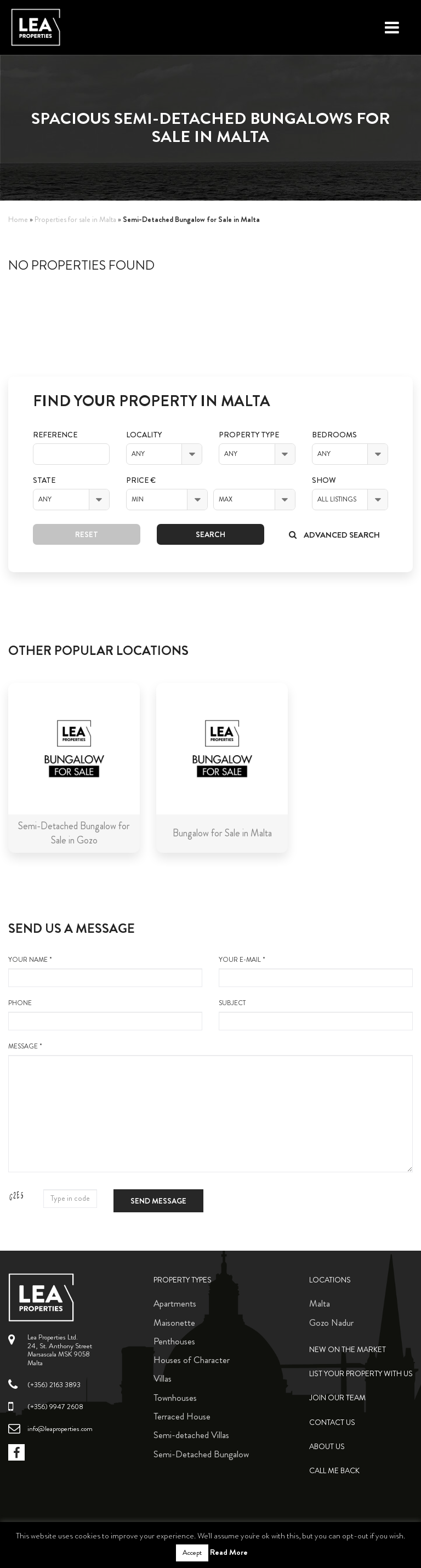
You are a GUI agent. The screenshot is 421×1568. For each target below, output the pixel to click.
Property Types (182, 1280)
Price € (141, 480)
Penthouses (174, 1341)
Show (324, 480)
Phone (105, 1014)
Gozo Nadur (331, 1322)
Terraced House (181, 1416)
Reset (86, 534)
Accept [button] (192, 1553)
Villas (162, 1378)
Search (210, 534)
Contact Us (332, 1422)
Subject (316, 1014)
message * (210, 1107)
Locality (144, 435)
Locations (330, 1280)
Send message (158, 1200)
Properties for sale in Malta (75, 219)
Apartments (174, 1303)
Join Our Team (337, 1398)
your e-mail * (316, 971)
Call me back (334, 1471)
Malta (319, 1303)
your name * (105, 971)
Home (18, 219)
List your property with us (361, 1374)
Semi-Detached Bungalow (201, 1454)
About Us (327, 1446)
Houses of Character (191, 1359)
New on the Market (347, 1349)
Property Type (249, 435)
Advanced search (334, 535)
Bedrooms (334, 435)
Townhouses (175, 1397)
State (44, 480)
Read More (229, 1552)
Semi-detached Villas (191, 1434)
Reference (55, 435)
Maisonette (174, 1322)
